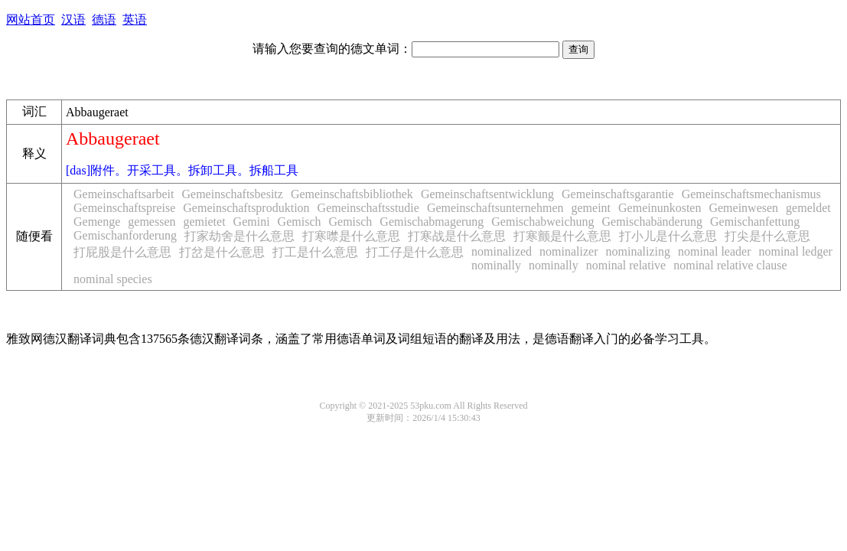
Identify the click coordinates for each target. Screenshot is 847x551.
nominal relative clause (730, 265)
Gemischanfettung (755, 221)
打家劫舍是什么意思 (239, 236)
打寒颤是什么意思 (562, 236)
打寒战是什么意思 (457, 236)
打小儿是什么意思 (668, 236)
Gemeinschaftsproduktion (246, 207)
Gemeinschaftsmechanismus (751, 194)
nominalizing (638, 251)
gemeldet (808, 207)
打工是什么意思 (315, 252)
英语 (134, 19)
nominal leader (714, 251)
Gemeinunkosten (659, 207)
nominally (496, 265)
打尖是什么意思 (767, 236)
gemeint (591, 207)
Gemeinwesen (743, 207)
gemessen (151, 221)
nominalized (501, 251)
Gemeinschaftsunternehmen (495, 207)
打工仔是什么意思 (415, 252)
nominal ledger (795, 251)
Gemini (251, 221)
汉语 (73, 19)
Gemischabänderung (652, 221)
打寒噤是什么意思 (351, 236)
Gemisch (299, 221)
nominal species (112, 278)
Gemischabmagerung (432, 221)
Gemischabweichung (542, 221)
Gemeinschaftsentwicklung (487, 194)
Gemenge (96, 221)
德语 (104, 19)
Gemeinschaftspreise (124, 207)
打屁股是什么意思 (122, 252)
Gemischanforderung (125, 235)
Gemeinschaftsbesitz (232, 194)
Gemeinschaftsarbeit (123, 194)
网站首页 (30, 19)
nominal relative (626, 265)
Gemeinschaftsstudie (368, 207)
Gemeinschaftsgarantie (618, 194)
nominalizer (568, 251)
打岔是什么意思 (222, 252)
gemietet (205, 221)
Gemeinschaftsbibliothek (352, 194)
